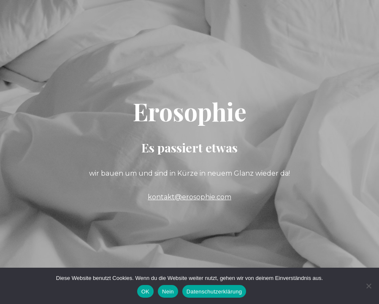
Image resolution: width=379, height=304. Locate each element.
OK (145, 291)
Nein (168, 291)
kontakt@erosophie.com (189, 197)
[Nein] (368, 286)
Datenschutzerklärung (214, 291)
